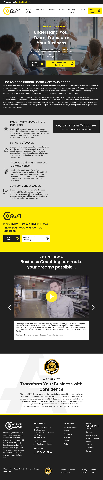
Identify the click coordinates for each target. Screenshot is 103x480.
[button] (9, 307)
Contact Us (38, 448)
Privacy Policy (84, 471)
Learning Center (71, 10)
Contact (89, 451)
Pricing (62, 9)
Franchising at (17, 2)
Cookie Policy (93, 471)
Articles (67, 437)
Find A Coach (95, 10)
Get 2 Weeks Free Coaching (63, 63)
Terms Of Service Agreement (68, 471)
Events (82, 9)
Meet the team (92, 435)
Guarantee (90, 448)
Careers (89, 432)
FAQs (66, 444)
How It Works (28, 10)
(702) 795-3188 (40, 441)
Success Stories (51, 10)
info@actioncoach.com (43, 444)
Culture (89, 444)
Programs (40, 9)
